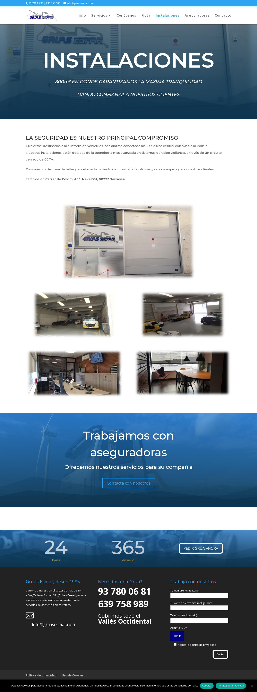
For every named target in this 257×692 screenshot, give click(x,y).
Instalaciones (167, 16)
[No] (252, 686)
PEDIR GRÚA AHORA (200, 548)
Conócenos (126, 16)
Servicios (99, 16)
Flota (146, 16)
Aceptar (207, 685)
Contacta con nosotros (129, 483)
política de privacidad (203, 645)
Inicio (81, 16)
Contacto (223, 16)
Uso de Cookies (72, 675)
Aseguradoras (197, 16)
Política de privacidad (41, 675)
